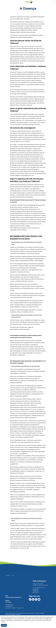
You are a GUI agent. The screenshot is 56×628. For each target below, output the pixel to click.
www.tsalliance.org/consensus (18, 228)
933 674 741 (36, 592)
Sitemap (18, 614)
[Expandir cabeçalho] (54, 2)
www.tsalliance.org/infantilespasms (20, 329)
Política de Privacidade (10, 614)
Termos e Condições (39, 613)
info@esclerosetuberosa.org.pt (40, 585)
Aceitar (4, 625)
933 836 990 (36, 589)
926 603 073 (36, 590)
